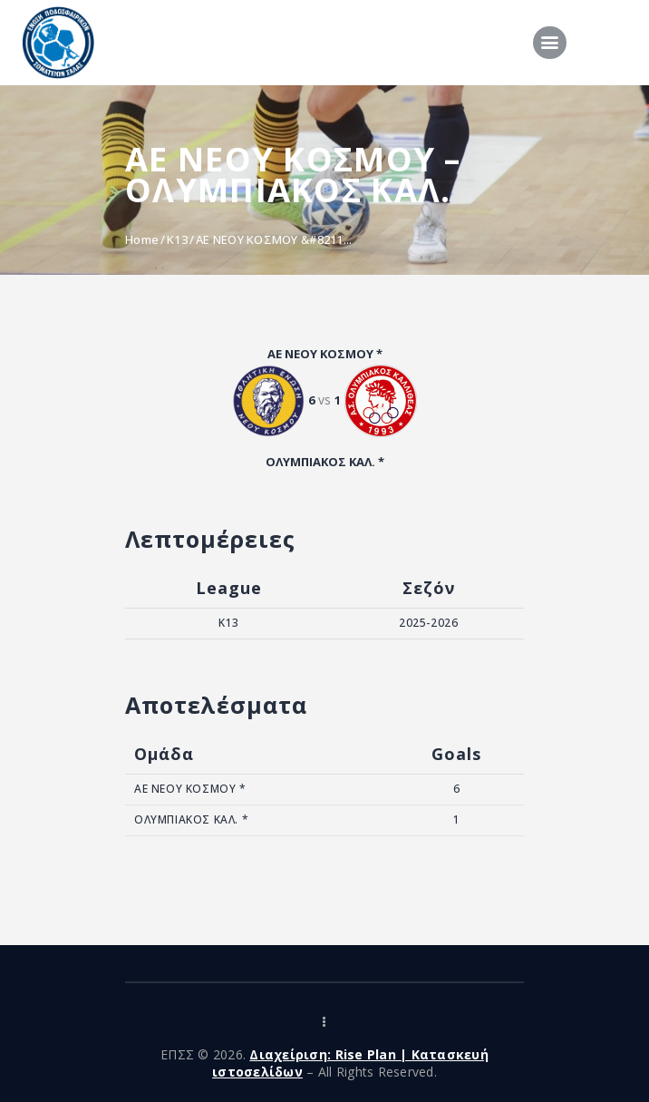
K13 (177, 239)
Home (142, 239)
